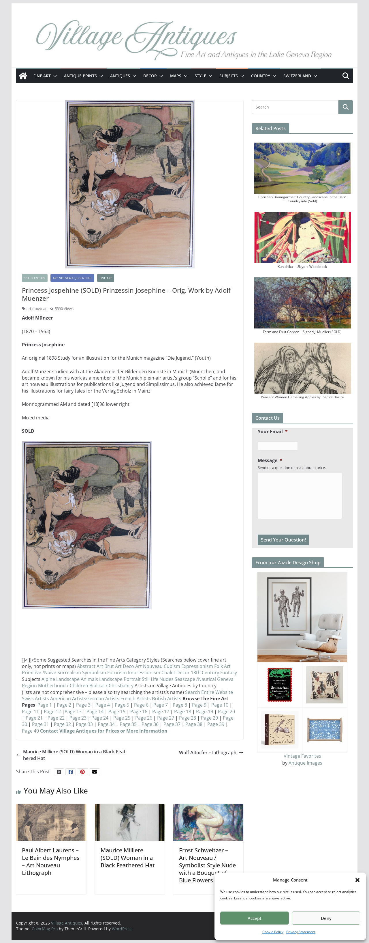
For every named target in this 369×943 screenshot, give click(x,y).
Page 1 (45, 705)
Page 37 (172, 724)
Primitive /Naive (39, 672)
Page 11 (30, 711)
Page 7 (160, 705)
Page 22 (55, 718)
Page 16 (138, 711)
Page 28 (187, 718)
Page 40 (30, 731)
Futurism (117, 672)
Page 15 (116, 711)
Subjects (228, 76)
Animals (89, 679)
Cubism (172, 666)
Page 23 (77, 718)
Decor (150, 76)
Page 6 (142, 705)
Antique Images (305, 763)
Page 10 (219, 705)
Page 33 (84, 724)
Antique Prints (80, 76)
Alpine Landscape (61, 679)
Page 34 (107, 724)
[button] (357, 880)
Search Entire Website (209, 692)
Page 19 (204, 711)
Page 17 (160, 711)
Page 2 (63, 705)
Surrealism (69, 672)
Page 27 (165, 718)
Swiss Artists (36, 698)
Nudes (166, 679)
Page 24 (99, 718)
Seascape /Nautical (196, 679)
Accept (254, 918)
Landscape (111, 679)
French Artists (136, 698)
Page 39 (216, 724)
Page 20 (226, 711)
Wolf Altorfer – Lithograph (211, 752)
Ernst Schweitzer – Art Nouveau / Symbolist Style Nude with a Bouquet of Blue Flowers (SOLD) (207, 865)
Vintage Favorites (302, 756)
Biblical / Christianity (112, 685)
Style (200, 76)
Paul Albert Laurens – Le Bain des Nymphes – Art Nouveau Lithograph (51, 861)
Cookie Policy (272, 931)
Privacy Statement (300, 931)
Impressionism (144, 672)
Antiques (120, 76)
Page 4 (102, 705)
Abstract (86, 666)
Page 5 (122, 705)
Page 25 (121, 718)
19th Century (34, 278)
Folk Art (222, 666)
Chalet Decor (176, 672)
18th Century (205, 672)
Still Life (150, 679)
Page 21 (34, 718)
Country (260, 76)
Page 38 (194, 724)
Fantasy (228, 672)
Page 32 (62, 724)
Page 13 (73, 711)
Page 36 (151, 724)
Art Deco (125, 666)
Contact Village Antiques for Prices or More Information (103, 731)
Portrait (132, 679)
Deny (326, 918)
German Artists (103, 698)
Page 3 (83, 705)
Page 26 (143, 718)
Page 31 (40, 724)
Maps (175, 76)
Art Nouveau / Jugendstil (72, 278)
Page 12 (52, 711)
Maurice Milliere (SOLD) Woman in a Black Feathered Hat (70, 754)
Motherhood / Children (63, 685)
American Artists (68, 698)
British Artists (167, 698)
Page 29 (209, 718)
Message (270, 461)
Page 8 (180, 705)
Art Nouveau (149, 666)
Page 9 (198, 705)
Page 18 (182, 711)
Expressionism (197, 666)
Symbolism (94, 672)
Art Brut (106, 666)
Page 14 (94, 711)
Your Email (273, 432)
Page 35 (128, 724)
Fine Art (42, 76)
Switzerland (297, 76)
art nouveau (37, 308)
